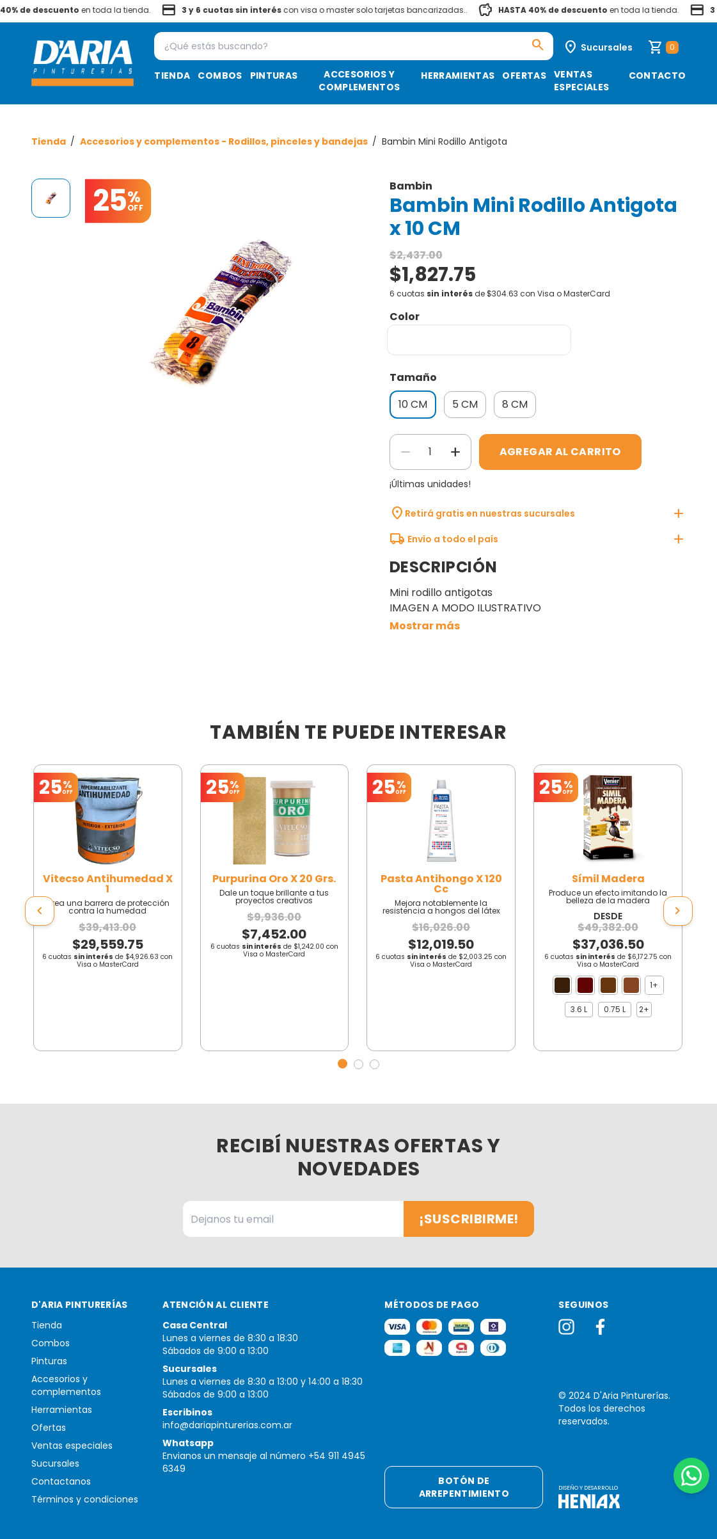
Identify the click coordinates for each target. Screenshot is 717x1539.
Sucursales (55, 1463)
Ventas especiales (582, 80)
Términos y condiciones (84, 1499)
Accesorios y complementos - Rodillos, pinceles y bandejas (225, 141)
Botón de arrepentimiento (464, 1487)
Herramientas (457, 75)
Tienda (172, 75)
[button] (342, 1063)
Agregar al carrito (560, 451)
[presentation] (39, 911)
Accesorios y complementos (359, 80)
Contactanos (61, 1481)
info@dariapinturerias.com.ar (227, 1425)
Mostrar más (425, 625)
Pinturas (274, 75)
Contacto (657, 75)
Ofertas (524, 75)
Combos (220, 75)
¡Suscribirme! (469, 1219)
